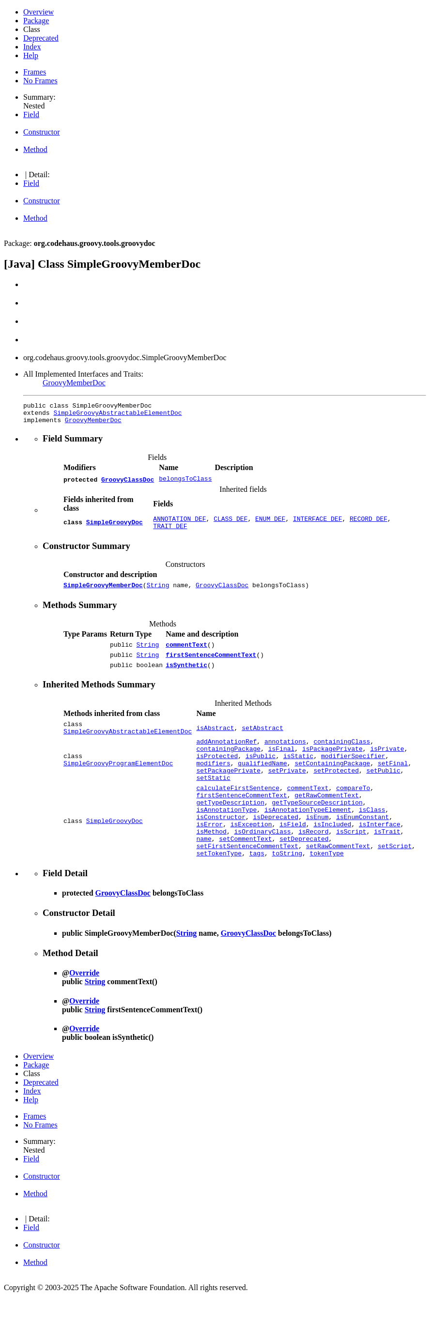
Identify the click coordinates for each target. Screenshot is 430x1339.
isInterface (379, 857)
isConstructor (220, 848)
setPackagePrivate (228, 793)
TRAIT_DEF (170, 533)
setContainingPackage (332, 784)
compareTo (353, 813)
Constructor (41, 132)
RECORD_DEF (368, 524)
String (158, 593)
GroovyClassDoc (127, 483)
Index (32, 47)
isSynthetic (186, 677)
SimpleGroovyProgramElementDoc (118, 784)
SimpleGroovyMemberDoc (103, 593)
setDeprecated (303, 874)
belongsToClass (185, 483)
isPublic (261, 776)
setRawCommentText (338, 883)
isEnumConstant (362, 848)
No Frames (40, 80)
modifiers (213, 784)
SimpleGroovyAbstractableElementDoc (117, 415)
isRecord (313, 866)
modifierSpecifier (353, 776)
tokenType (327, 892)
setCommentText (245, 874)
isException (251, 857)
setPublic (383, 793)
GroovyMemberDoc (74, 383)
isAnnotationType (226, 840)
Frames (34, 72)
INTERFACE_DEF (317, 524)
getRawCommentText (326, 822)
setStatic (213, 802)
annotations (285, 758)
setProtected (336, 793)
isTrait (387, 866)
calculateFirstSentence (237, 813)
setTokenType (219, 892)
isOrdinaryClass (262, 866)
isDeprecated (275, 848)
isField (292, 857)
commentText (186, 654)
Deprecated (41, 38)
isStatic (298, 776)
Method (35, 149)
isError (209, 857)
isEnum (317, 848)
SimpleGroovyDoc (114, 528)
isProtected (217, 776)
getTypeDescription (230, 831)
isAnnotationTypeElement (307, 840)
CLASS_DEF (230, 524)
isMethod (211, 866)
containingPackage (228, 767)
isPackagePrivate (332, 767)
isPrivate (387, 767)
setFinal (393, 784)
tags (256, 892)
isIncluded (332, 857)
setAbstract (262, 742)
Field (31, 114)
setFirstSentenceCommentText (247, 883)
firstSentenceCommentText (211, 666)
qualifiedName (262, 784)
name (203, 874)
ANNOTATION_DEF (179, 524)
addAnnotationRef (226, 758)
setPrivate (287, 793)
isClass (372, 840)
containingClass (341, 758)
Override (84, 1012)
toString (287, 892)
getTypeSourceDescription (317, 831)
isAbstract (215, 742)
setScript (395, 883)
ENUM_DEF (270, 524)
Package (36, 20)
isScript (351, 866)
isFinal (281, 767)
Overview (38, 12)
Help (30, 55)
